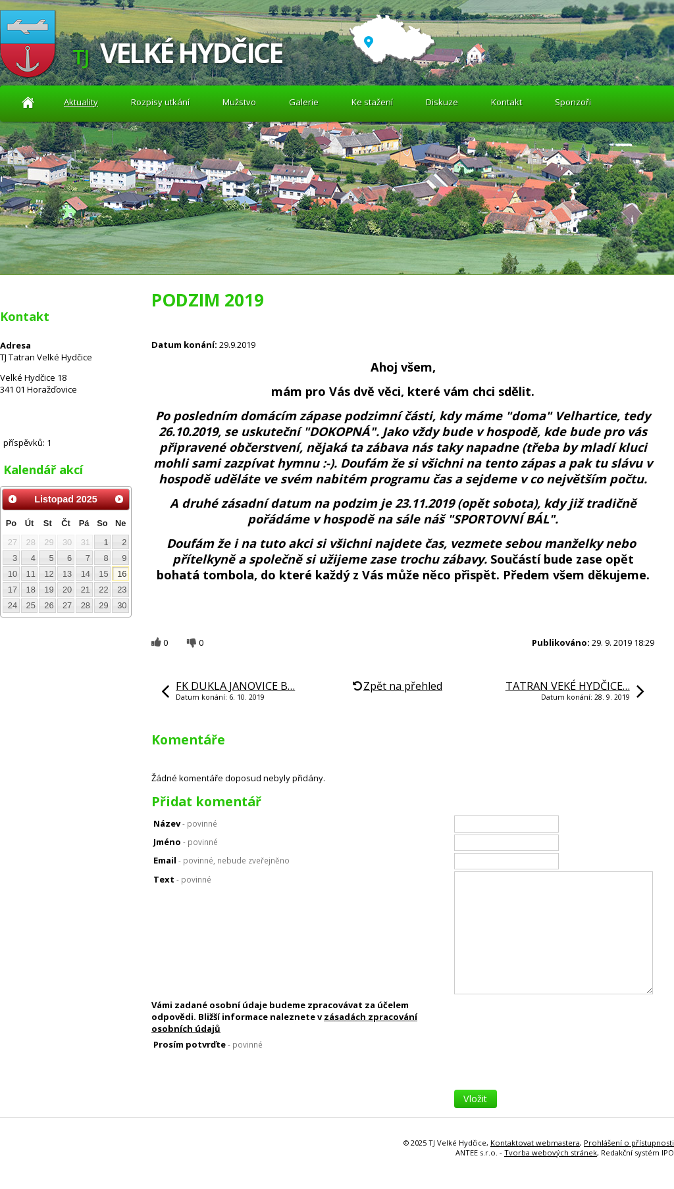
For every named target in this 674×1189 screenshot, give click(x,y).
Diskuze (442, 102)
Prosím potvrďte (208, 1044)
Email (221, 860)
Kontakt (506, 102)
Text (182, 879)
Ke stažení (372, 102)
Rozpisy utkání (160, 102)
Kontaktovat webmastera (535, 1143)
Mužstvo (239, 102)
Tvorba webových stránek (550, 1152)
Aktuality (28, 102)
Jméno (185, 842)
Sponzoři (573, 102)
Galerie (304, 102)
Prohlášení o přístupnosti (629, 1143)
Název (185, 823)
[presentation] (554, 1064)
